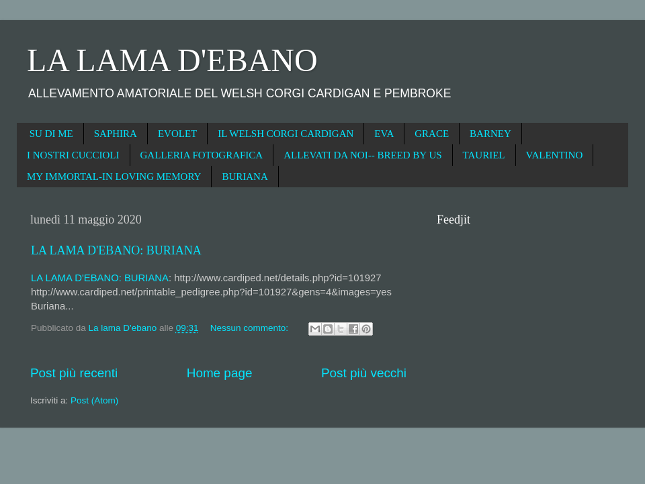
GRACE (432, 133)
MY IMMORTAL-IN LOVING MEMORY (114, 176)
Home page (220, 373)
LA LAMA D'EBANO (172, 60)
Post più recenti (74, 373)
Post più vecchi (363, 373)
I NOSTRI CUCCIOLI (73, 155)
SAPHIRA (115, 133)
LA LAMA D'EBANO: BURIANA (116, 250)
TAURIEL (484, 155)
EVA (384, 133)
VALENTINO (554, 155)
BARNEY (490, 133)
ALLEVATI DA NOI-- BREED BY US (362, 155)
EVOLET (177, 133)
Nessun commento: (250, 328)
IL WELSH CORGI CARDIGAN (285, 133)
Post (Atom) (94, 400)
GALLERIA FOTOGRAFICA (201, 155)
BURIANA (244, 176)
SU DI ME (51, 133)
